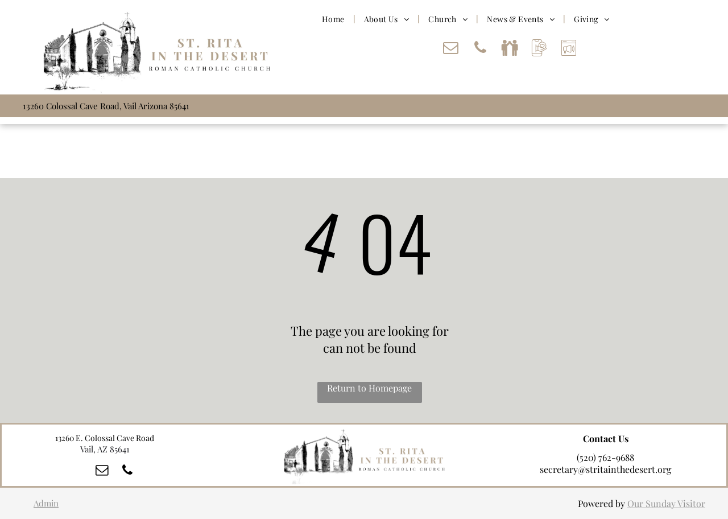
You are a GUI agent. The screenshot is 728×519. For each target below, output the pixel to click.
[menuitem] (334, 19)
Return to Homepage (369, 388)
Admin (46, 503)
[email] (450, 49)
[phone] (480, 49)
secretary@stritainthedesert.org (605, 469)
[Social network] (509, 49)
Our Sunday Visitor (666, 503)
